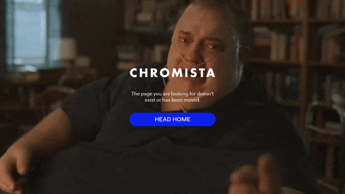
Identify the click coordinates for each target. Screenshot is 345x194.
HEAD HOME (173, 119)
